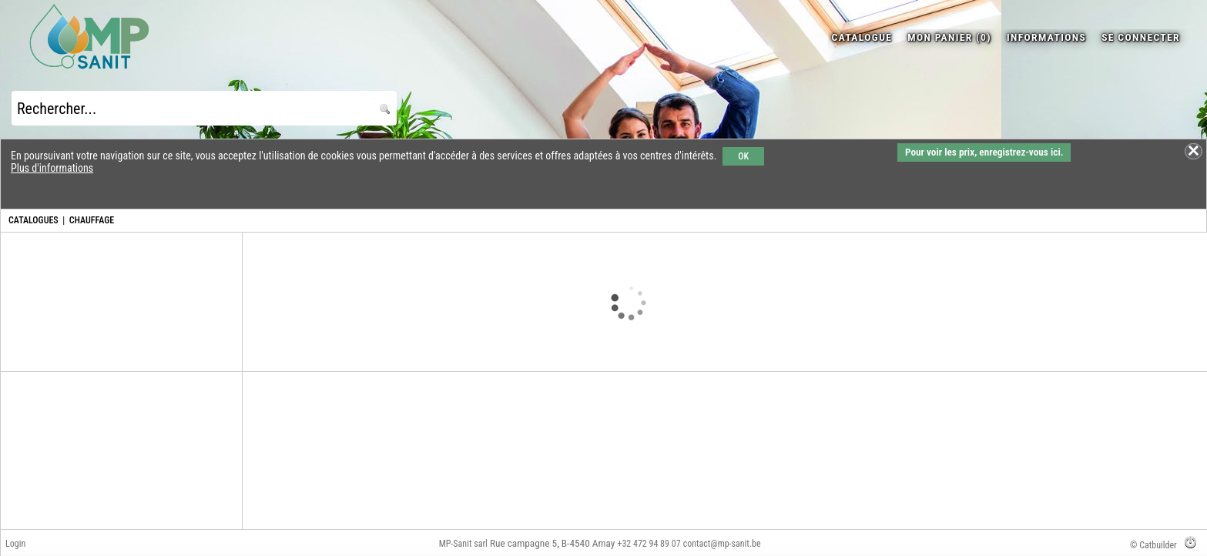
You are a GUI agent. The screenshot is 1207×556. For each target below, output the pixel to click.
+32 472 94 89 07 (648, 543)
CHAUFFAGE (91, 220)
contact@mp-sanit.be (722, 543)
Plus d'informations (52, 168)
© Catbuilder (1153, 545)
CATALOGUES (33, 220)
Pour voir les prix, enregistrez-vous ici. (984, 152)
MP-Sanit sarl (463, 543)
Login (15, 543)
